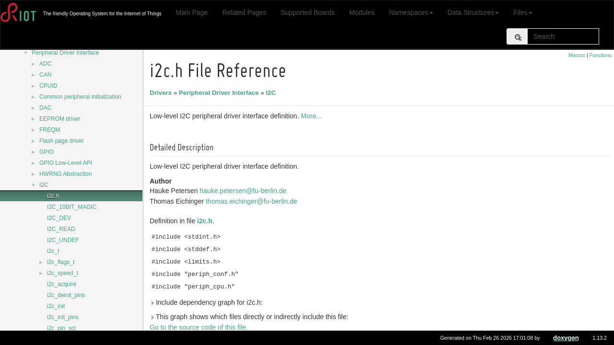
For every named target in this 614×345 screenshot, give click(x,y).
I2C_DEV (59, 218)
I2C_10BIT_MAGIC (71, 207)
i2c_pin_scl (61, 328)
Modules (362, 12)
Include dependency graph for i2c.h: (207, 302)
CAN (45, 74)
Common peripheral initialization (80, 96)
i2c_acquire (61, 284)
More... (312, 116)
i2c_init (56, 306)
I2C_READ (61, 229)
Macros (576, 55)
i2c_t (53, 251)
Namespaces (411, 12)
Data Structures (473, 12)
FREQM (49, 129)
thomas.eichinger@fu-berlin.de (253, 201)
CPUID (48, 85)
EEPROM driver (59, 118)
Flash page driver (61, 141)
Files (522, 12)
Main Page (192, 12)
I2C (43, 185)
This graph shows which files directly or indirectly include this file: (250, 317)
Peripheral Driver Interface (65, 52)
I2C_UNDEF (63, 240)
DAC (45, 107)
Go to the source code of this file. (200, 327)
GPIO (46, 152)
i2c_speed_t (62, 273)
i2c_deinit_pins (66, 295)
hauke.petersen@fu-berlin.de (244, 191)
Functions (601, 55)
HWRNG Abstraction (65, 174)
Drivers (162, 92)
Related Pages (244, 12)
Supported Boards (308, 12)
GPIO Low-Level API (65, 163)
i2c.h (53, 196)
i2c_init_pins (63, 317)
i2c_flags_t (60, 262)
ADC (45, 63)
